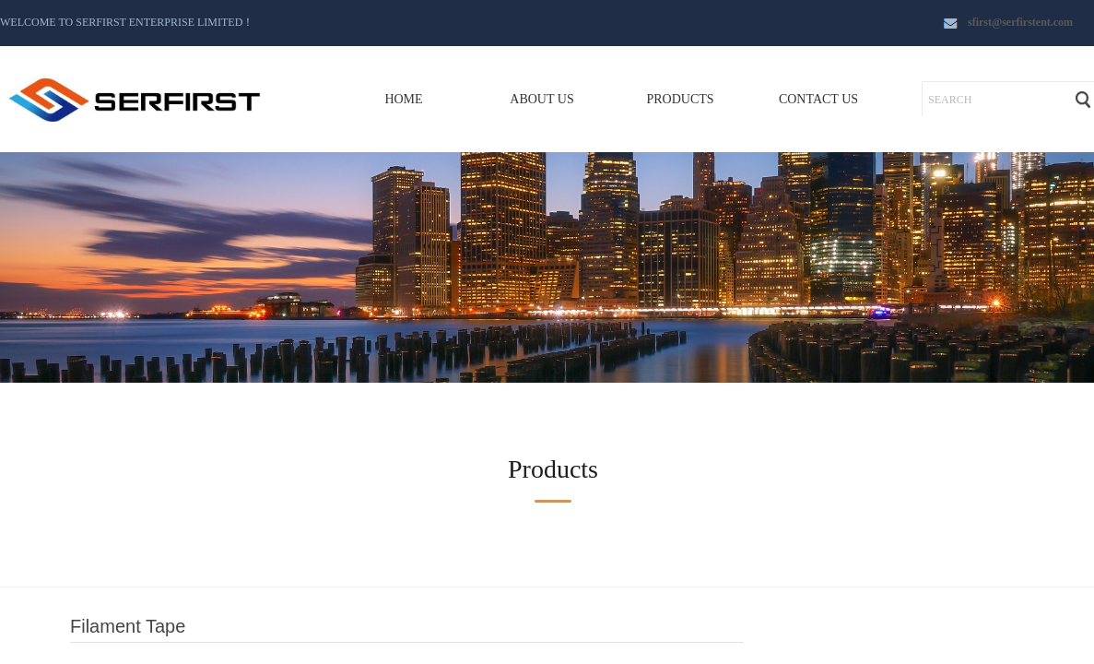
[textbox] (992, 99)
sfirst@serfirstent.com (1020, 22)
